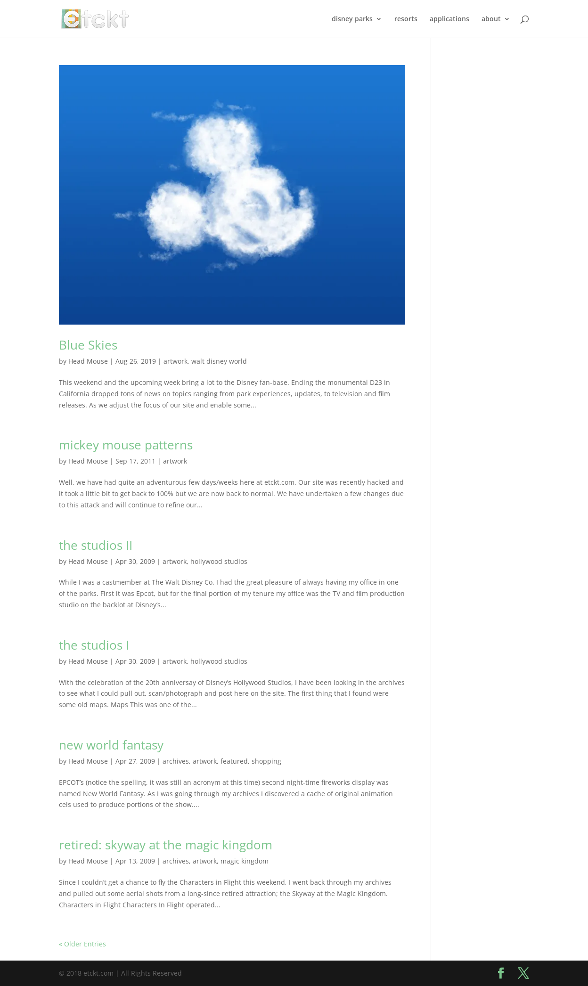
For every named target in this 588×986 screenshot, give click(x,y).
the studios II (95, 545)
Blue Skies (88, 344)
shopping (266, 761)
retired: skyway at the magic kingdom (165, 844)
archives (176, 761)
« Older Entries (82, 943)
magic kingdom (244, 860)
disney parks (352, 19)
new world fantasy (111, 744)
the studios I (94, 644)
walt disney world (219, 361)
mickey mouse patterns (126, 444)
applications (449, 19)
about (491, 19)
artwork (175, 361)
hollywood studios (218, 561)
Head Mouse (88, 361)
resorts (405, 19)
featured (234, 761)
